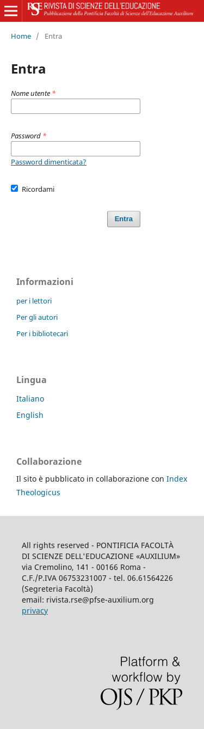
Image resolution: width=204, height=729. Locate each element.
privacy (35, 610)
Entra (124, 219)
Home (21, 36)
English (30, 415)
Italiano (30, 398)
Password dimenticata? (48, 162)
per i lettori (34, 301)
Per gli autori (37, 317)
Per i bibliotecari (42, 333)
